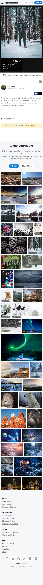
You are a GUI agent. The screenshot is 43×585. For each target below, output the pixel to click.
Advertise (5, 549)
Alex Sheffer (11, 86)
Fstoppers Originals (9, 507)
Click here (4, 156)
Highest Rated (27, 166)
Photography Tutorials (10, 532)
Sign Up (38, 2)
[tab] (14, 166)
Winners (6, 75)
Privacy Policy (15, 566)
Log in (5, 125)
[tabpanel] (21, 331)
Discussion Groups (8, 521)
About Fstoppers (8, 543)
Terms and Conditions (25, 566)
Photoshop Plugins (8, 535)
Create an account (16, 125)
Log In (31, 2)
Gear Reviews (7, 504)
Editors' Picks (7, 515)
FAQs (4, 552)
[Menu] (2, 2)
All (14, 166)
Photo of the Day (8, 518)
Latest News (6, 501)
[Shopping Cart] (26, 3)
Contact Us (6, 546)
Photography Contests (10, 524)
